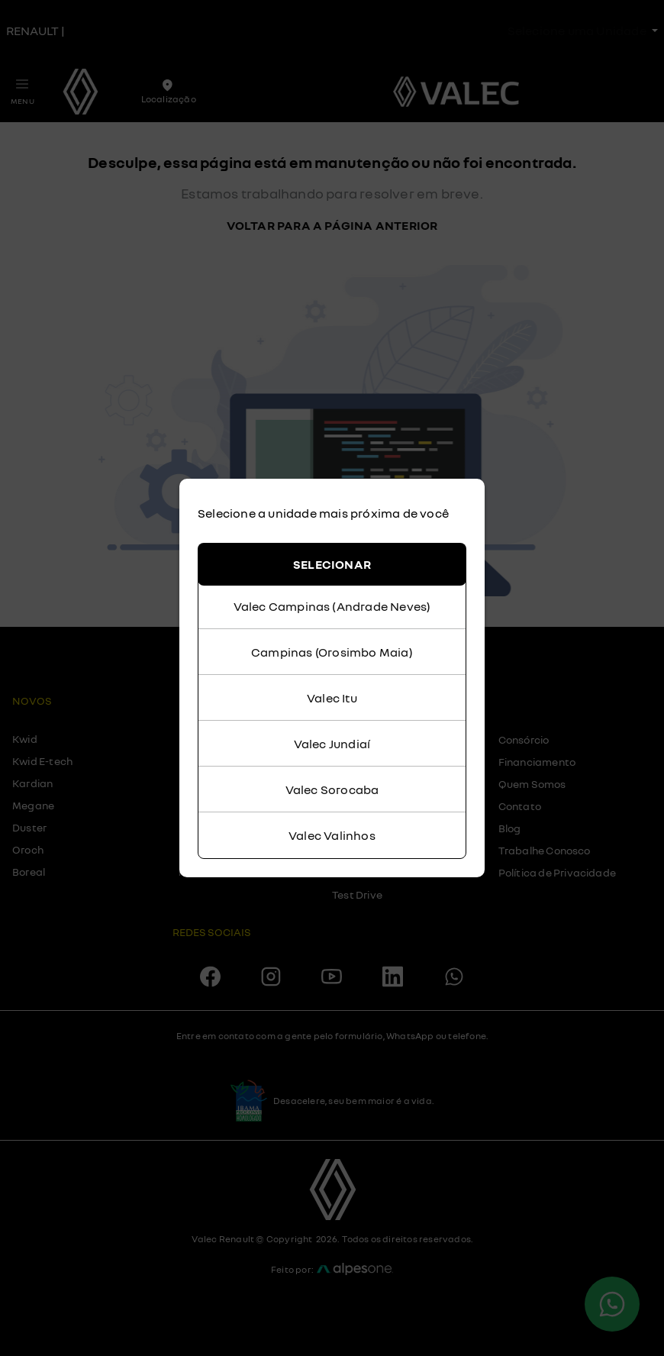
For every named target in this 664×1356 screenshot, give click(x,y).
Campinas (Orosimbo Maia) (332, 652)
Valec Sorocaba (332, 789)
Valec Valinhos (332, 835)
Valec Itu (332, 697)
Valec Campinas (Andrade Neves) (332, 606)
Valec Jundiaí (332, 743)
